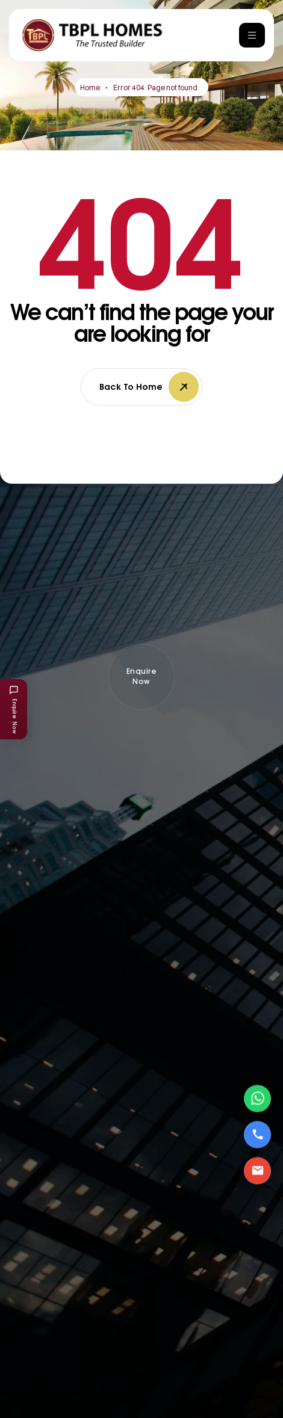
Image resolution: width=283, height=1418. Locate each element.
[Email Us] (257, 1170)
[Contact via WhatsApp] (257, 1098)
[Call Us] (257, 1134)
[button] (141, 677)
